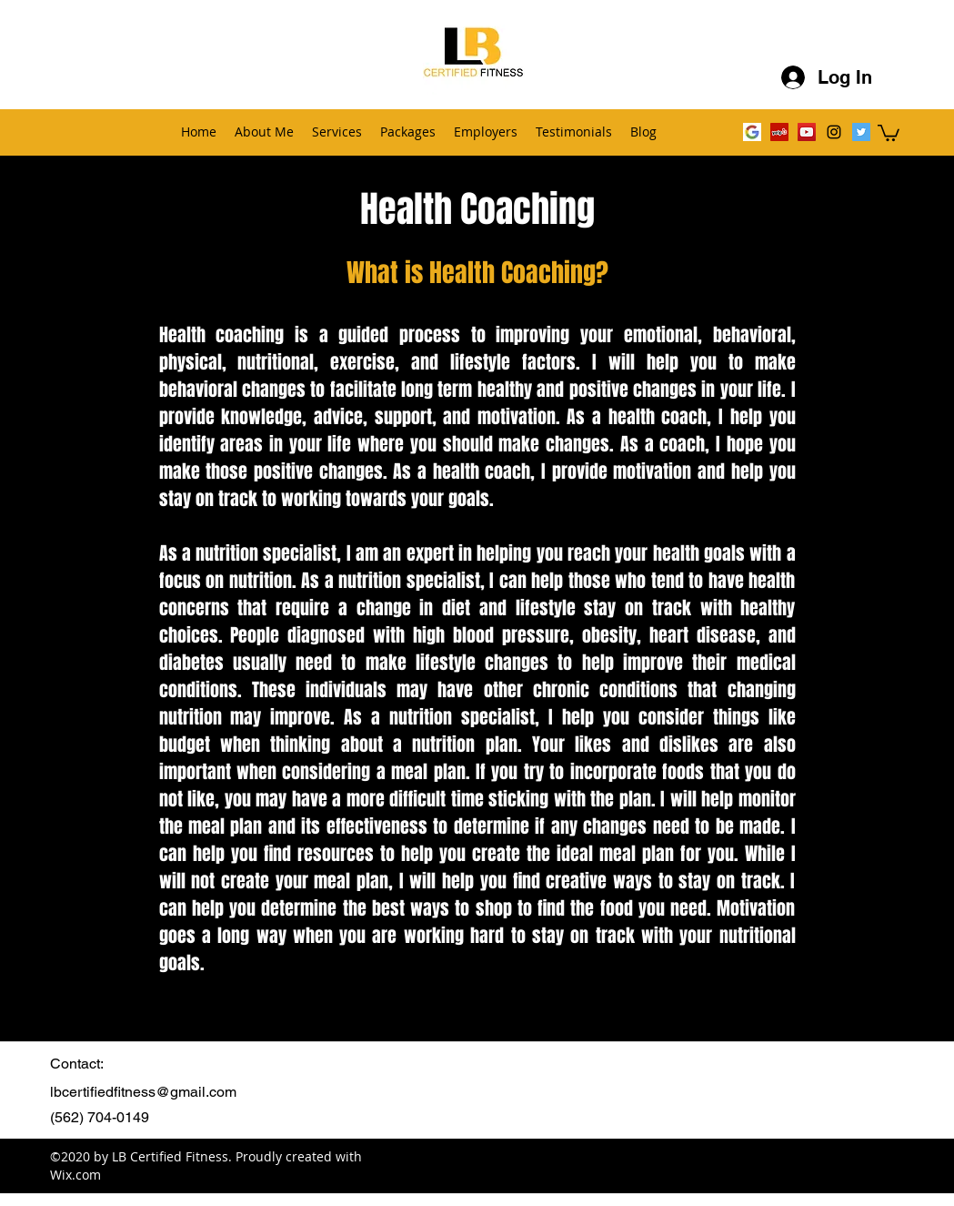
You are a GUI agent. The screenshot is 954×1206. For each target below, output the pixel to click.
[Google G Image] (752, 132)
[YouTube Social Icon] (807, 132)
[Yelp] (779, 132)
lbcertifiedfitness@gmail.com (143, 1091)
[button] (888, 132)
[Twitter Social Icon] (861, 132)
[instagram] (834, 132)
